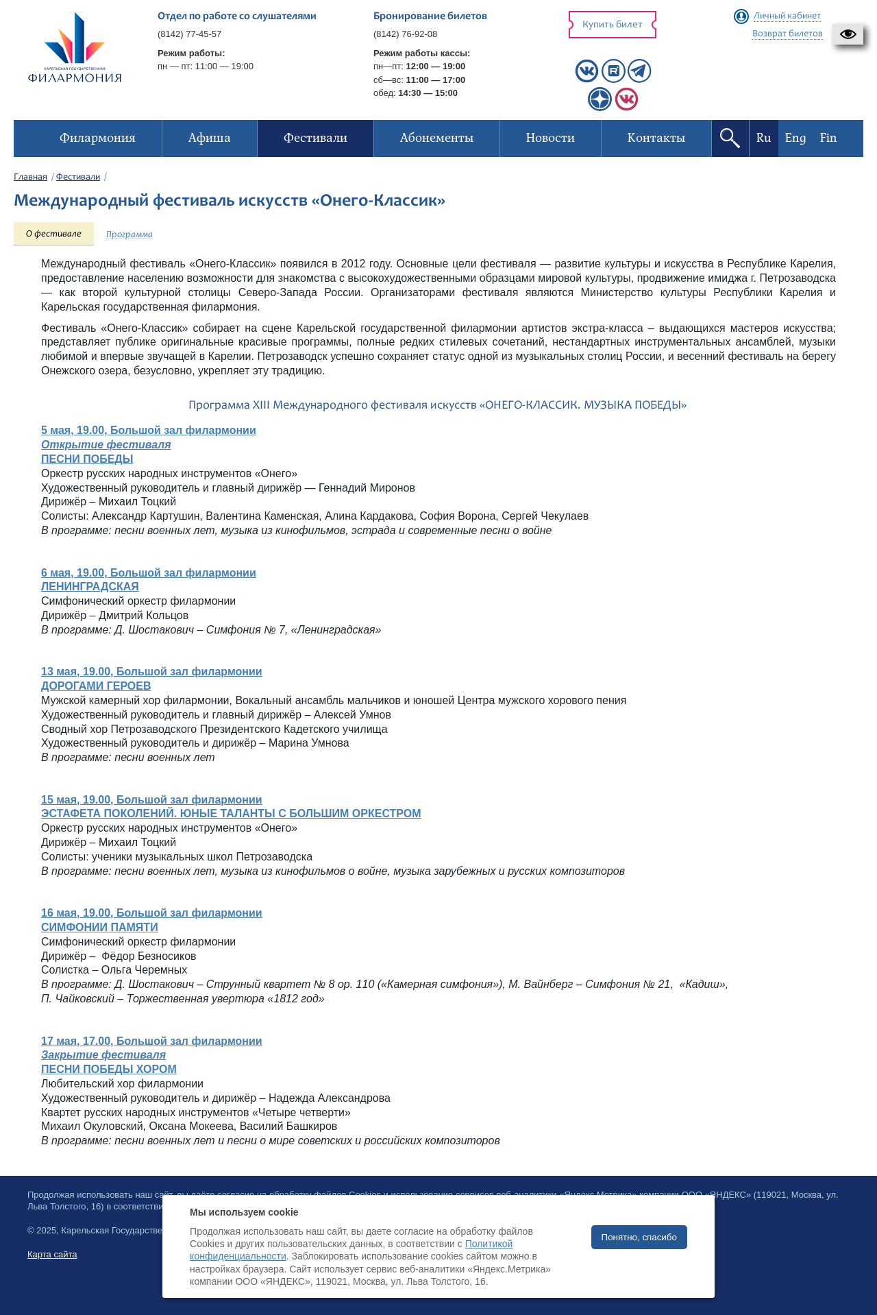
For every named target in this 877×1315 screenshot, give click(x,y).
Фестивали (78, 177)
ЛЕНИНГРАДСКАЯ (90, 586)
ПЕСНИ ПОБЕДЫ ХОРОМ (109, 1069)
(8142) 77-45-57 (189, 34)
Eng (795, 138)
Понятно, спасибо (639, 1237)
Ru (763, 138)
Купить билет (612, 25)
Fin (828, 138)
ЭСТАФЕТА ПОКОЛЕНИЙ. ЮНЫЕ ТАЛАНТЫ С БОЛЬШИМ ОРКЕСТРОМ (231, 813)
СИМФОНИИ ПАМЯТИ (99, 927)
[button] (847, 34)
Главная (30, 177)
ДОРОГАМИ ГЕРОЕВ (96, 686)
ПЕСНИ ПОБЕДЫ (87, 459)
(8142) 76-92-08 (405, 34)
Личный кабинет (787, 16)
